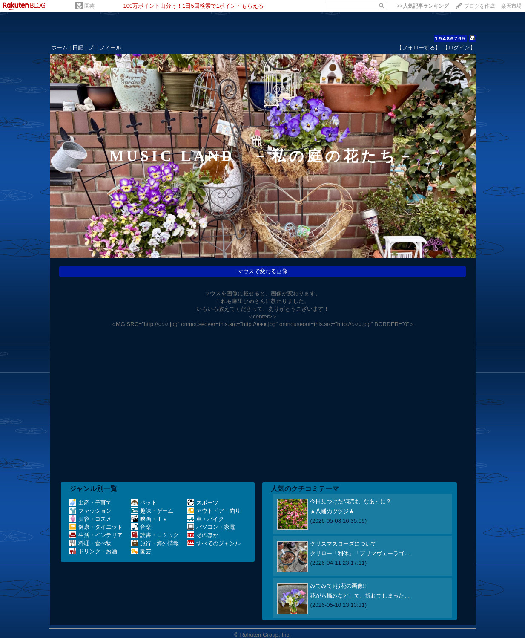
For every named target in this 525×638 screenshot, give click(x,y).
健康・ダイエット (96, 527)
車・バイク (205, 519)
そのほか (202, 535)
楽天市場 (511, 6)
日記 (77, 47)
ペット (144, 502)
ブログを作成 (479, 6)
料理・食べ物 (90, 543)
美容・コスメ (90, 519)
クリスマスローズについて (343, 543)
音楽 (141, 527)
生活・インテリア (96, 535)
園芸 (89, 6)
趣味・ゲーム (152, 511)
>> (423, 6)
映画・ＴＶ (149, 519)
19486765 (450, 38)
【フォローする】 (418, 47)
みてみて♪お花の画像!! (338, 586)
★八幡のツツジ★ (332, 511)
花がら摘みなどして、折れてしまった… (360, 595)
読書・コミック (155, 535)
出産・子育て (90, 502)
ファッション (90, 511)
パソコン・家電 (211, 527)
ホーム (59, 47)
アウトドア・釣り (214, 511)
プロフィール (104, 47)
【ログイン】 (459, 47)
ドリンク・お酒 (93, 551)
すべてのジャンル (214, 543)
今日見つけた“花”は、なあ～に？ (350, 501)
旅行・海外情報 (155, 543)
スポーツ (202, 502)
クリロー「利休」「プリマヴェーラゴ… (360, 553)
